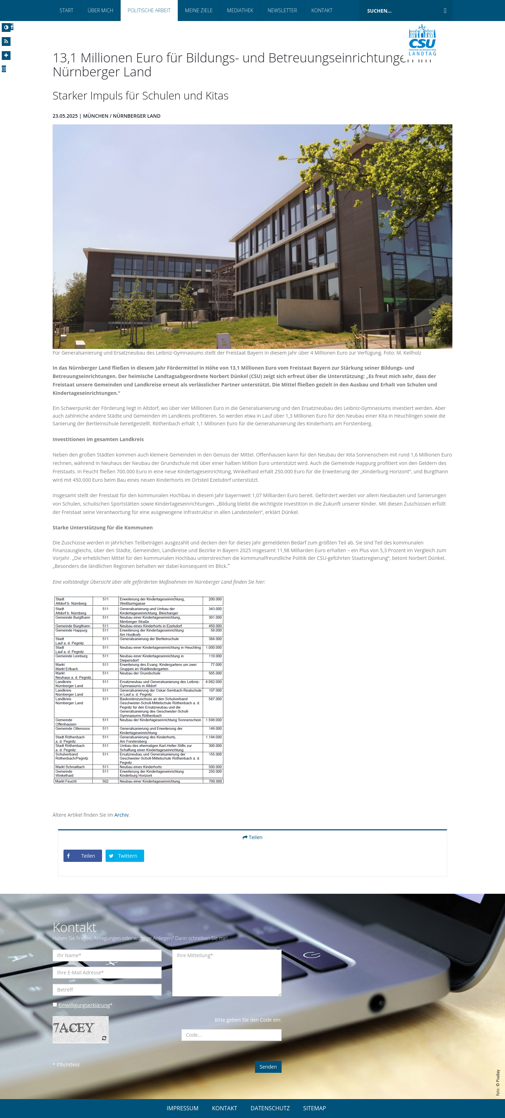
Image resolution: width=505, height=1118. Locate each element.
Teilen (253, 837)
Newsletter (282, 10)
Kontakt (321, 10)
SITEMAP (314, 1108)
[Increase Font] (6, 55)
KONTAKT (224, 1108)
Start (66, 10)
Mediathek (240, 10)
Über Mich (100, 10)
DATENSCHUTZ (270, 1108)
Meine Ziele (199, 10)
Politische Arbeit (149, 10)
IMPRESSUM (182, 1108)
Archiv (121, 814)
